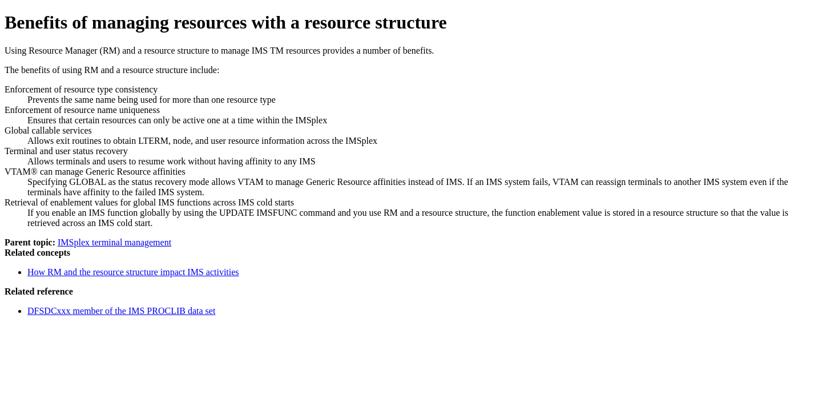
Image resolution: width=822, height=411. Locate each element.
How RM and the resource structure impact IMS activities (133, 272)
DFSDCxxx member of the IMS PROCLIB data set (121, 311)
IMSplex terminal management (114, 242)
